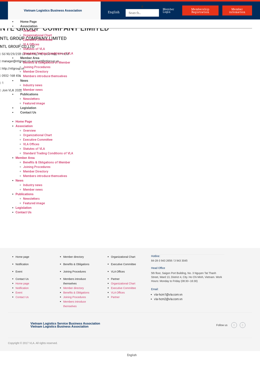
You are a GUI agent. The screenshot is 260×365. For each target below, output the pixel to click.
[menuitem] (113, 10)
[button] (142, 7)
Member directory (73, 256)
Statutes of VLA (34, 49)
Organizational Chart (37, 35)
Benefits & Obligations (76, 264)
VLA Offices (31, 44)
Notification (22, 264)
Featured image (34, 103)
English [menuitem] (114, 12)
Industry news (32, 85)
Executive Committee (37, 40)
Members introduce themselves (45, 76)
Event (19, 271)
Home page (22, 256)
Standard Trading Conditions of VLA (48, 53)
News (24, 80)
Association (28, 26)
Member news (33, 90)
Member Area (29, 58)
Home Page (28, 21)
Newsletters (31, 99)
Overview (29, 31)
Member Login (168, 10)
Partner (115, 278)
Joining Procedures (37, 67)
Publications (29, 94)
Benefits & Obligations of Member (46, 62)
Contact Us (28, 112)
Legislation (28, 108)
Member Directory (35, 71)
